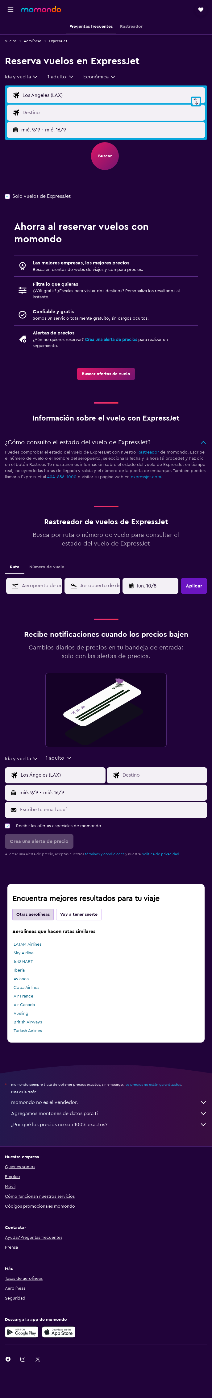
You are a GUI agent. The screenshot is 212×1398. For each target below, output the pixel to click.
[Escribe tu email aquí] (112, 809)
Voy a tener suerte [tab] (79, 914)
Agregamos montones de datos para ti (109, 1113)
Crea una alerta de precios (111, 340)
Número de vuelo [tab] (46, 567)
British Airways (28, 1022)
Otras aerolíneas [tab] (33, 914)
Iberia (19, 970)
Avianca (21, 979)
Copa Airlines (26, 987)
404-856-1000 (62, 477)
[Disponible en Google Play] (21, 1332)
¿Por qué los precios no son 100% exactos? (109, 1124)
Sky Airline (24, 953)
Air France (23, 996)
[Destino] (112, 112)
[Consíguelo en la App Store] (58, 1332)
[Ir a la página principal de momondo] (41, 9)
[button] (10, 9)
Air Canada (24, 1005)
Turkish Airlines (28, 1031)
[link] (106, 374)
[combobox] (21, 77)
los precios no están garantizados (153, 1084)
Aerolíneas (32, 41)
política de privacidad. (161, 854)
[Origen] (112, 95)
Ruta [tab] (14, 567)
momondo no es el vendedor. (109, 1102)
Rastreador (148, 452)
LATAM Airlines (27, 944)
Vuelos (10, 41)
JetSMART (23, 962)
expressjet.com (146, 477)
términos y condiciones (104, 854)
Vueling (21, 1013)
